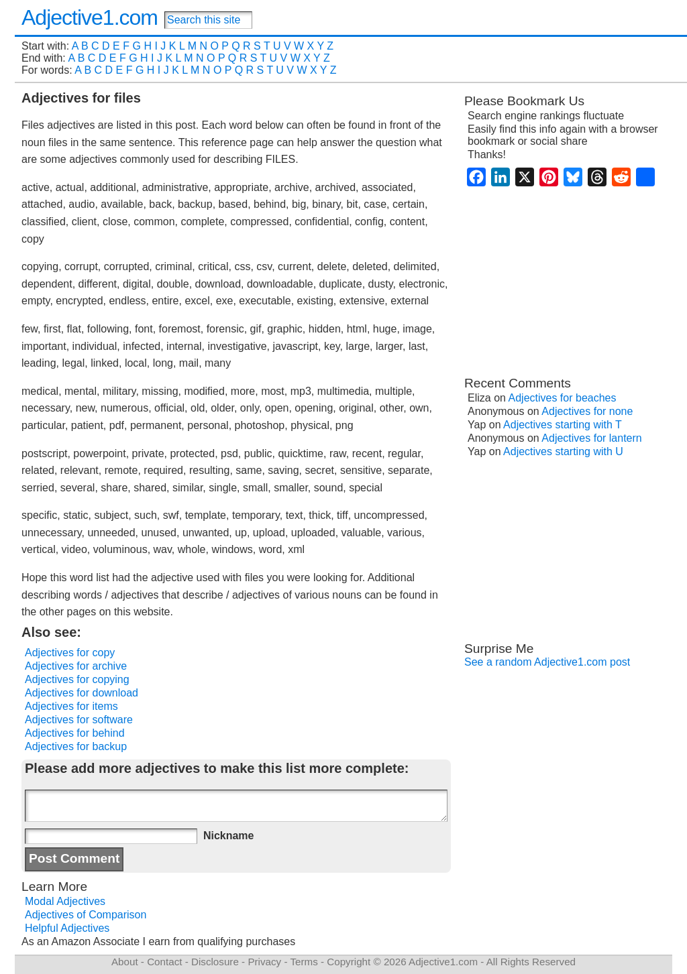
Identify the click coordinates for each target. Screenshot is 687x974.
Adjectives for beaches (563, 398)
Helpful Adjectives (67, 928)
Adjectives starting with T (562, 424)
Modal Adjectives (65, 901)
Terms (303, 961)
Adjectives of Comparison (85, 914)
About (124, 961)
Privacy (264, 961)
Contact (164, 961)
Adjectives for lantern (591, 438)
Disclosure (215, 961)
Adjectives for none (587, 411)
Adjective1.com (89, 17)
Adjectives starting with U (563, 451)
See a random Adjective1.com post (547, 662)
